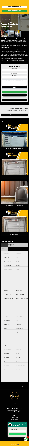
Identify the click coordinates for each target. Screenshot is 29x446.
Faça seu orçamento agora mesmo (14, 6)
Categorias (8, 22)
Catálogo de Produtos (20, 16)
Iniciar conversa (17, 434)
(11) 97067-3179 (14, 419)
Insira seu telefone (13, 429)
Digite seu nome (14, 68)
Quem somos (9, 16)
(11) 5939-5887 (14, 417)
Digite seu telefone (14, 75)
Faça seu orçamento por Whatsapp (14, 10)
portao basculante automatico (14, 22)
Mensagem (14, 78)
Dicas (2, 19)
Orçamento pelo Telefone (14, 95)
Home (2, 16)
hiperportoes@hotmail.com (14, 421)
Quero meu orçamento (14, 114)
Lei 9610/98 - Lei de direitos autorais (16, 387)
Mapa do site (14, 437)
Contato (7, 19)
